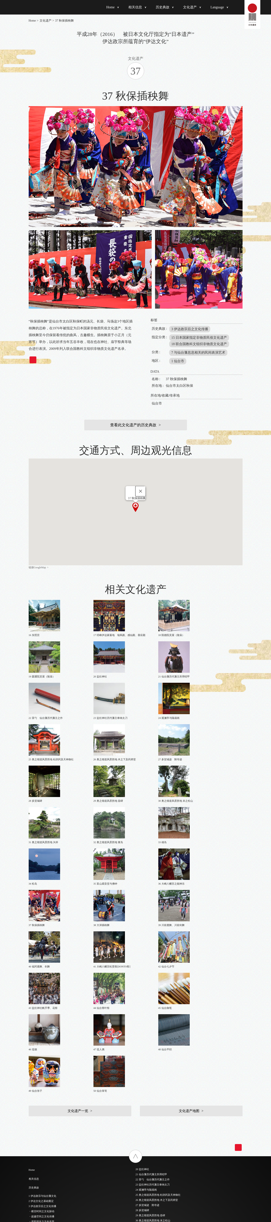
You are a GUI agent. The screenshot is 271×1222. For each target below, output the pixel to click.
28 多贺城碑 (142, 971)
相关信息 (135, 7)
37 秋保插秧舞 (144, 1018)
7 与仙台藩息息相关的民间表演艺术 (198, 352)
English (140, 1106)
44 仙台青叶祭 (144, 1053)
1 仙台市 (177, 361)
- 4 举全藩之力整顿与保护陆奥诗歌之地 (51, 1015)
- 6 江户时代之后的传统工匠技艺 (47, 1026)
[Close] (140, 491)
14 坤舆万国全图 (38, 1149)
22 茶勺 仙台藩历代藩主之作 (153, 941)
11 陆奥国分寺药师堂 (40, 1134)
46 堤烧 (140, 1064)
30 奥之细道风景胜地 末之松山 (153, 982)
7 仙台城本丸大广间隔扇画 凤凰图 (49, 1113)
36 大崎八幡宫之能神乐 (149, 1012)
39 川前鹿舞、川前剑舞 (149, 1028)
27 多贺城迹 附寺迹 (147, 966)
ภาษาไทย (141, 1124)
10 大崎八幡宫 (37, 1129)
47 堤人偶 (141, 1069)
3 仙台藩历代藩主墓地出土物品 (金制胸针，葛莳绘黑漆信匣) (63, 1093)
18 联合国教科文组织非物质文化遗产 (199, 344)
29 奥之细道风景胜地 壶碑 (150, 977)
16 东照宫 (34, 1159)
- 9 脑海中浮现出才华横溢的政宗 (47, 1041)
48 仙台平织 (142, 1074)
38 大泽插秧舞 (144, 1023)
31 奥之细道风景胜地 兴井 (150, 987)
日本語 (139, 1101)
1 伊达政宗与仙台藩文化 (42, 957)
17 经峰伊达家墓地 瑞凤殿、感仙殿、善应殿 (55, 1164)
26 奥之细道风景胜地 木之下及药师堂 (157, 961)
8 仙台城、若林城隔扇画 (42, 1118)
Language (217, 7)
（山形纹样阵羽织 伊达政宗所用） (49, 1082)
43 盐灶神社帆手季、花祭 (150, 1048)
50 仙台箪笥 (142, 1084)
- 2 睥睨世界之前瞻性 (41, 1005)
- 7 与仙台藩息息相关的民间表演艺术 (50, 1031)
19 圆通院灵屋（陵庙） (42, 1175)
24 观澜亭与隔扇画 (146, 951)
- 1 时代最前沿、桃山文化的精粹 (47, 1000)
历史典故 (162, 7)
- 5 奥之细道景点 (38, 1021)
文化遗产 (190, 7)
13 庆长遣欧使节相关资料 (43, 1144)
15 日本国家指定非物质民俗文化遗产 (199, 337)
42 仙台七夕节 (144, 1043)
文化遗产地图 (189, 872)
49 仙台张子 (142, 1079)
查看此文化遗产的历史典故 (133, 425)
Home (110, 7)
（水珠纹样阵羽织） (40, 1088)
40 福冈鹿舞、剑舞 (146, 1033)
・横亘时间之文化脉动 (41, 972)
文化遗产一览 (78, 872)
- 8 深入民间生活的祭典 (42, 1036)
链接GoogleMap (37, 567)
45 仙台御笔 (142, 1059)
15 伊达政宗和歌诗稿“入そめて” (47, 1154)
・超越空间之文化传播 (41, 978)
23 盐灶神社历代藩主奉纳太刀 (153, 946)
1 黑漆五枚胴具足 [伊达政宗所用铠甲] (50, 1067)
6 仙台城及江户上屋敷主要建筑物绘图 (50, 1108)
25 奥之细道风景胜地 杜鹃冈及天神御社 (158, 956)
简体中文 (141, 1110)
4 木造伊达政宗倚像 (40, 1098)
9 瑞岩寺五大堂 (37, 1123)
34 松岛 (140, 1002)
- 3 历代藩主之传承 (39, 1010)
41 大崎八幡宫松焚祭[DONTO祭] (154, 1038)
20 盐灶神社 (142, 930)
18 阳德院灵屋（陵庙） (42, 1170)
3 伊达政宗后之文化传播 (189, 329)
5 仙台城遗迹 (36, 1103)
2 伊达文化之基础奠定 (41, 962)
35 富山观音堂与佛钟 (147, 1007)
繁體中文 (141, 1115)
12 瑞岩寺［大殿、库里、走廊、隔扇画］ (52, 1139)
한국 (138, 1119)
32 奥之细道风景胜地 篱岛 (150, 992)
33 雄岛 (140, 997)
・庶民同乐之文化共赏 (41, 983)
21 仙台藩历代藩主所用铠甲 (151, 936)
